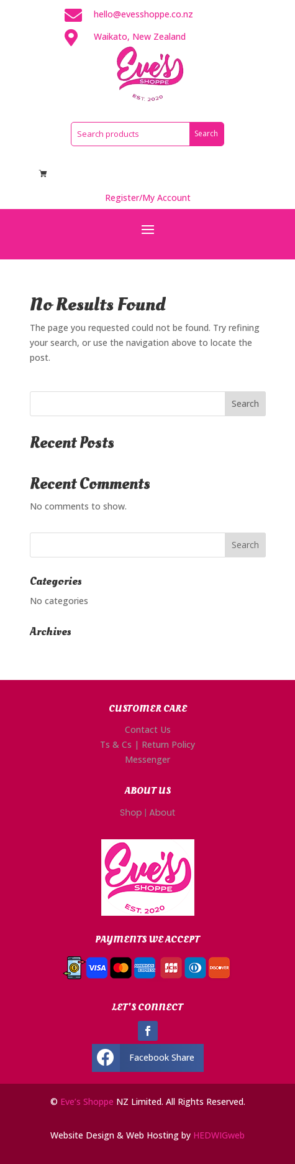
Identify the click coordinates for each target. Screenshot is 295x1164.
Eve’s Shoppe (87, 1101)
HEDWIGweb (219, 1135)
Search (245, 403)
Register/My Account (148, 197)
